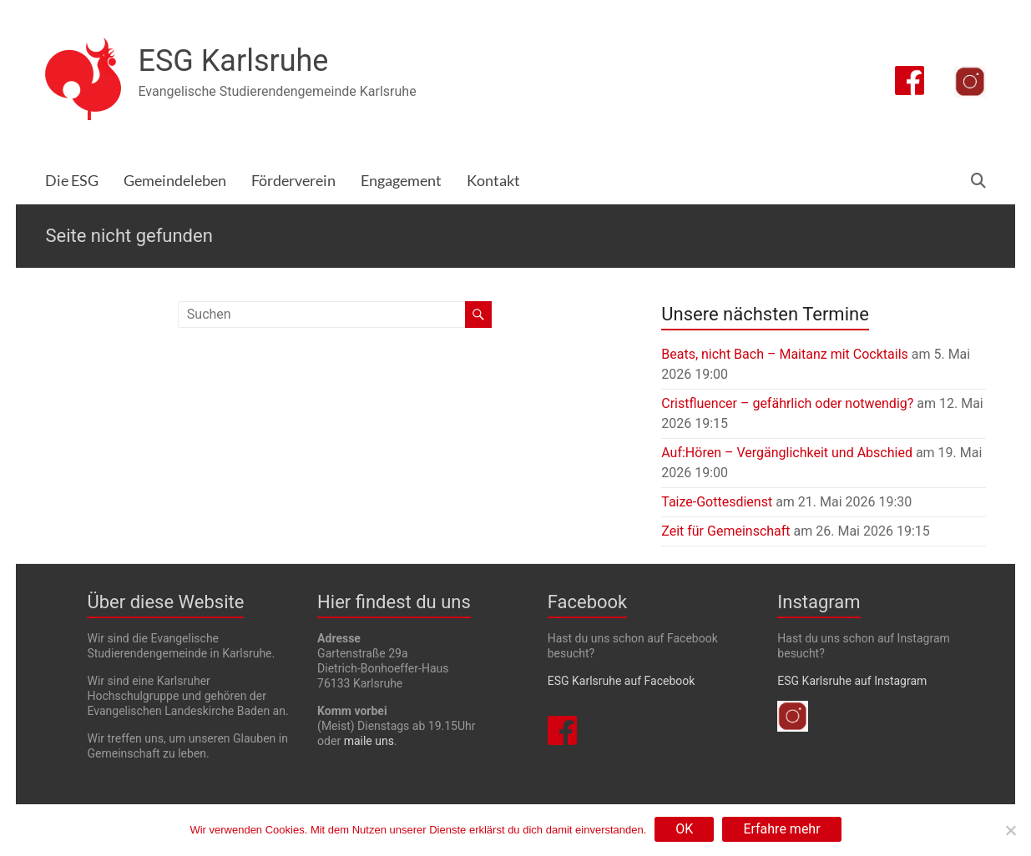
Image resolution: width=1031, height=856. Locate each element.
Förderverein (293, 180)
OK (684, 829)
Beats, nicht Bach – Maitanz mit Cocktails (784, 354)
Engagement (401, 180)
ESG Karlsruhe (233, 60)
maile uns (369, 741)
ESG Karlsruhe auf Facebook (621, 680)
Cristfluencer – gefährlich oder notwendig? (787, 403)
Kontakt (493, 180)
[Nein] (1010, 830)
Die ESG (72, 180)
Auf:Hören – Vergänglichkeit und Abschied (786, 453)
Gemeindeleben (175, 180)
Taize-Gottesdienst (716, 502)
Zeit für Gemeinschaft (725, 531)
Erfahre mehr (781, 829)
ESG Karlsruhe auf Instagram (852, 680)
